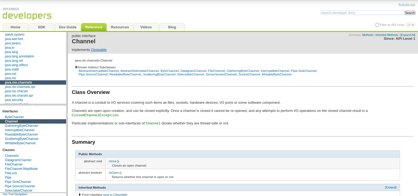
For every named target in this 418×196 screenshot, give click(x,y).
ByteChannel (14, 117)
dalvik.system (14, 34)
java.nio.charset (16, 91)
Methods (367, 34)
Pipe (8, 177)
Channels (12, 156)
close (112, 161)
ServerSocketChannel (221, 74)
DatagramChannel (18, 160)
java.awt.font (14, 39)
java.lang (11, 52)
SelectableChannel (18, 190)
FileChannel (13, 164)
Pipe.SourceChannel (20, 186)
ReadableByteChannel (21, 134)
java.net (10, 74)
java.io (9, 48)
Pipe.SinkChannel (18, 182)
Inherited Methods (386, 34)
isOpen (114, 172)
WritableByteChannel (20, 143)
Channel (11, 121)
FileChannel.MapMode (21, 169)
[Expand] (391, 187)
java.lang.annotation (19, 56)
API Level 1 (405, 38)
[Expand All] (407, 34)
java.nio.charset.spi (19, 95)
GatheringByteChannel (21, 126)
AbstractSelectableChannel (139, 70)
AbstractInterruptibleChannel (99, 70)
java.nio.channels (18, 82)
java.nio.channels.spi (20, 87)
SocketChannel (249, 74)
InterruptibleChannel (19, 130)
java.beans (13, 43)
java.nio (10, 78)
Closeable (99, 50)
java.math (12, 69)
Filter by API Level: (393, 24)
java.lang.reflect (16, 65)
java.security (14, 100)
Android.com (406, 4)
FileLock (11, 173)
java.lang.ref (14, 61)
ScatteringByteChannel (21, 139)
